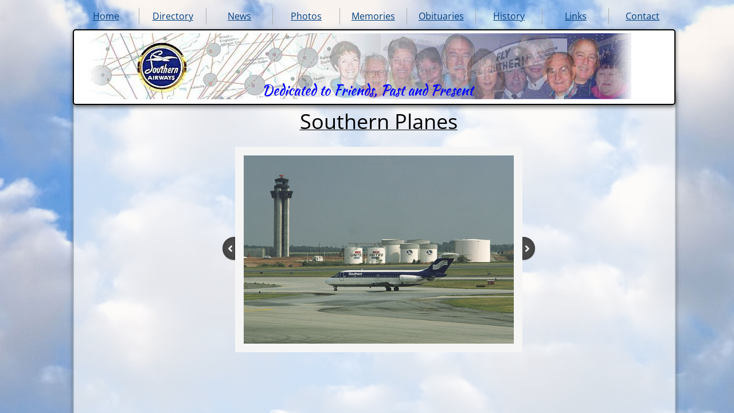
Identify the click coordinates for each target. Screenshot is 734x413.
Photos (306, 16)
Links (576, 16)
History (509, 16)
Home (106, 16)
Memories (373, 16)
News (239, 16)
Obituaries (441, 16)
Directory (173, 16)
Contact (642, 16)
